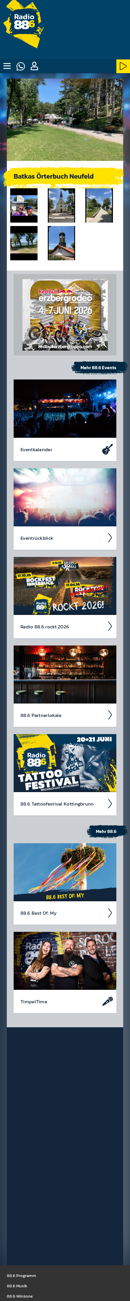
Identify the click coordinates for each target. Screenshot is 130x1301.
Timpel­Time (66, 1001)
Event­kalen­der (66, 449)
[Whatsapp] (20, 66)
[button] (34, 66)
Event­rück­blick (66, 537)
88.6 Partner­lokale (66, 715)
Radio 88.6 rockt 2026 (66, 626)
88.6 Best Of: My (66, 913)
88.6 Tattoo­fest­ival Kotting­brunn (66, 803)
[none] (7, 66)
